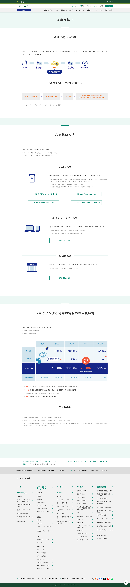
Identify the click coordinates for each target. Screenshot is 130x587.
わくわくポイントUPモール (63, 509)
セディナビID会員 (21, 10)
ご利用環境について (65, 470)
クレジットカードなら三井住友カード (24, 6)
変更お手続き (109, 10)
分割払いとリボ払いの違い (44, 527)
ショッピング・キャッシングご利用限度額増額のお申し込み (84, 508)
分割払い (39, 520)
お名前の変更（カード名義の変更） (104, 502)
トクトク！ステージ (62, 506)
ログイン (110, 6)
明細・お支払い (22, 493)
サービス (99, 10)
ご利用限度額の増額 (22, 514)
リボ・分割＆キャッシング (64, 10)
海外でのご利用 (41, 556)
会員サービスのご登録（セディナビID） (74, 579)
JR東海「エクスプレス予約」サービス (83, 526)
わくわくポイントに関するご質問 (64, 522)
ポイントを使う (61, 514)
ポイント (90, 10)
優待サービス (81, 494)
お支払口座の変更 (102, 498)
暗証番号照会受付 (102, 515)
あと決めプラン (41, 502)
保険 (78, 512)
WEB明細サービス (22, 521)
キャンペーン (80, 10)
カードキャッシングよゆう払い (23, 509)
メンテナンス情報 (82, 470)
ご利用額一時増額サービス (23, 517)
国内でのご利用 (41, 553)
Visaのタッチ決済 (82, 537)
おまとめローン (41, 543)
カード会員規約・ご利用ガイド (46, 470)
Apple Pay (80, 530)
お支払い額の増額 (42, 508)
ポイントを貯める (62, 503)
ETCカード (80, 519)
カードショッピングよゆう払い (23, 505)
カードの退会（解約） (103, 518)
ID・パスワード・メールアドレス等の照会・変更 (104, 526)
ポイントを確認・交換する (64, 517)
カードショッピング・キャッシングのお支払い (23, 500)
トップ (75, 6)
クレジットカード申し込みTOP (47, 579)
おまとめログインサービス (104, 530)
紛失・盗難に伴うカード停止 (25, 470)
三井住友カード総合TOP (26, 579)
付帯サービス (81, 497)
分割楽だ (39, 523)
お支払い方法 (40, 559)
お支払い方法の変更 (42, 562)
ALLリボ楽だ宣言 (41, 505)
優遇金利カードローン (43, 539)
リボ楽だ (39, 499)
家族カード (80, 523)
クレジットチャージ (82, 540)
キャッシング (40, 550)
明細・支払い (48, 10)
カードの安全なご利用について (100, 470)
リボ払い (39, 496)
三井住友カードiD (82, 533)
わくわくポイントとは (63, 500)
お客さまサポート (86, 6)
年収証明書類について (43, 565)
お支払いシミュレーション (44, 512)
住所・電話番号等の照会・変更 (103, 494)
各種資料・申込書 (102, 538)
